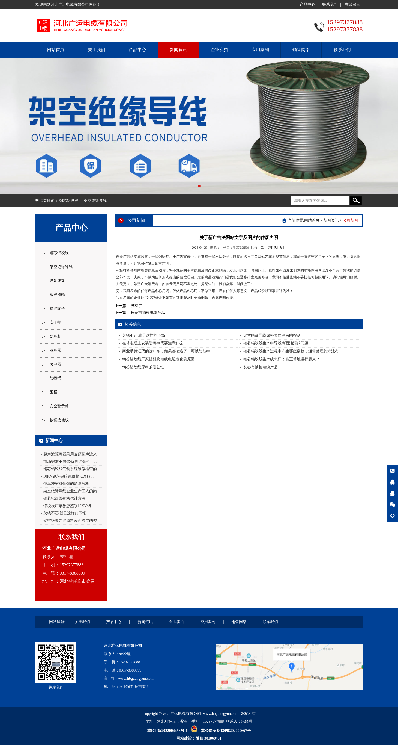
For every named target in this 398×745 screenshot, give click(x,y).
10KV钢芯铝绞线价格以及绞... (68, 476)
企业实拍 (219, 49)
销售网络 (301, 49)
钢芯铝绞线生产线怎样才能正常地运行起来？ (281, 359)
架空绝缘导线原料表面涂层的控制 (272, 335)
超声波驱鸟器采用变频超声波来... (71, 454)
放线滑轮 (57, 295)
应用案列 (260, 49)
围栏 (53, 392)
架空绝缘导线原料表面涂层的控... (71, 521)
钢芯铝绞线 (68, 201)
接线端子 (57, 309)
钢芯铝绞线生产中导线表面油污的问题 (275, 343)
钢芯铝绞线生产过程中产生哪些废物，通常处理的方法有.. (292, 351)
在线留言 (352, 4)
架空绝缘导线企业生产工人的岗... (71, 491)
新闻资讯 (178, 49)
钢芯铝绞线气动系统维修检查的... (71, 469)
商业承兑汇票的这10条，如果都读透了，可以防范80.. (167, 351)
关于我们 (96, 49)
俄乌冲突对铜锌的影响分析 (66, 484)
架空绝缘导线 (95, 201)
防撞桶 (55, 378)
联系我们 (329, 4)
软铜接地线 (59, 420)
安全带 (55, 322)
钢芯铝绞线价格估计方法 (64, 498)
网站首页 (55, 49)
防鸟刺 (55, 336)
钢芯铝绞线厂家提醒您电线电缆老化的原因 (158, 359)
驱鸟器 (55, 350)
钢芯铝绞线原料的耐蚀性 (143, 367)
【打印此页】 (276, 247)
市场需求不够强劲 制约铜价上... (70, 462)
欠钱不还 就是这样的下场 (64, 513)
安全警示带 (59, 406)
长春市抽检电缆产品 (148, 313)
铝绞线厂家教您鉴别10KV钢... (68, 506)
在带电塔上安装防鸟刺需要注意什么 (152, 343)
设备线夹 (57, 281)
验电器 (55, 364)
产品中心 (307, 4)
